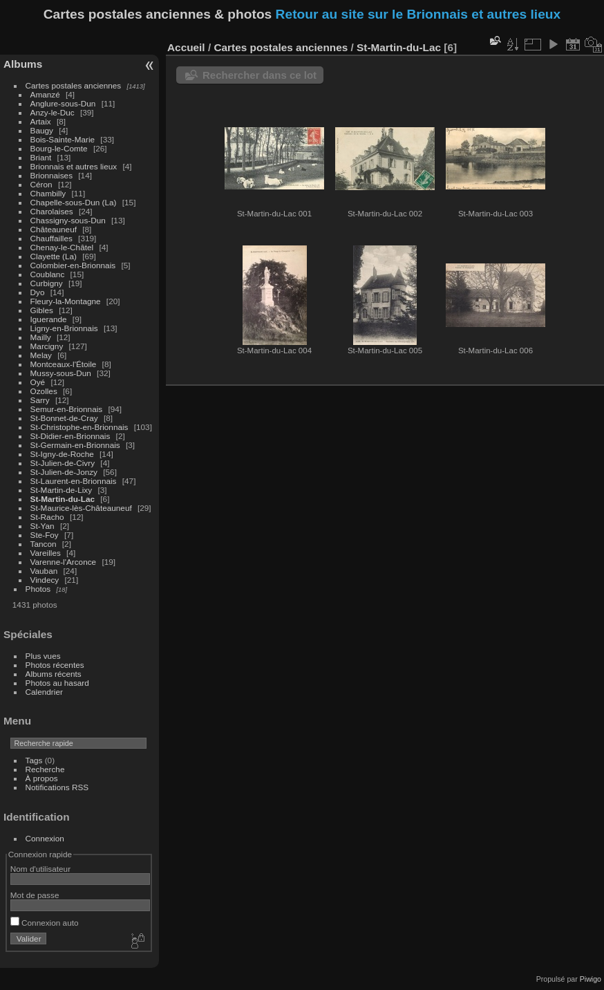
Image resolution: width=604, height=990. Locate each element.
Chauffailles (51, 238)
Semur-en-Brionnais (66, 408)
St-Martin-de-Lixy (61, 489)
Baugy (41, 130)
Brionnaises (51, 175)
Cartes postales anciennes (74, 85)
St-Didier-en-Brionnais (70, 435)
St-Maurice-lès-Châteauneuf (81, 507)
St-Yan (42, 525)
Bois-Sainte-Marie (62, 139)
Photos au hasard (57, 682)
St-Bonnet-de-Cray (64, 417)
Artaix (40, 121)
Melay (41, 355)
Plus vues (43, 655)
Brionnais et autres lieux (73, 166)
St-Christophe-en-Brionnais (79, 426)
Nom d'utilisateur (40, 868)
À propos (42, 778)
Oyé (38, 381)
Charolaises (51, 211)
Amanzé (45, 94)
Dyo (37, 292)
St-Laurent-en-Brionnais (73, 480)
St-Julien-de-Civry (62, 462)
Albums (22, 64)
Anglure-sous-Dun (63, 103)
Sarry (40, 399)
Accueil (186, 47)
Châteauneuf (53, 229)
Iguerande (48, 319)
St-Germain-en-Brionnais (75, 444)
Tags (34, 760)
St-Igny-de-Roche (62, 453)
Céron (41, 184)
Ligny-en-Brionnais (64, 328)
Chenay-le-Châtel (62, 247)
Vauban (44, 570)
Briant (41, 157)
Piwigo (590, 979)
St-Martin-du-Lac (62, 498)
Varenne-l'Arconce (63, 561)
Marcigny (47, 346)
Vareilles (45, 552)
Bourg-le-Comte (59, 148)
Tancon (43, 543)
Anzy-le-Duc (52, 112)
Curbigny (46, 283)
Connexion (45, 838)
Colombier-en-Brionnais (73, 265)
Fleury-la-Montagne (65, 301)
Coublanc (47, 274)
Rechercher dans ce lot (259, 75)
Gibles (41, 310)
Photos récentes (55, 664)
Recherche (45, 769)
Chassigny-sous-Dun (68, 220)
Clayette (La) (53, 256)
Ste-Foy (44, 534)
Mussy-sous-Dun (60, 372)
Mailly (40, 337)
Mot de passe (34, 894)
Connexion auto (44, 922)
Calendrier (44, 691)
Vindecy (44, 579)
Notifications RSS (57, 787)
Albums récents (54, 673)
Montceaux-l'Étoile (63, 363)
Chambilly (48, 193)
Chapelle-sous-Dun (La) (73, 202)
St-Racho (47, 516)
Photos (38, 588)
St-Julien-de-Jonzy (63, 471)
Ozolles (43, 390)
